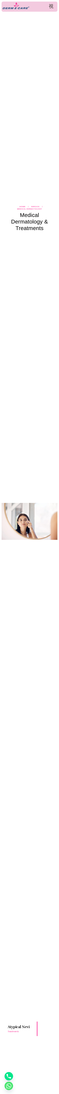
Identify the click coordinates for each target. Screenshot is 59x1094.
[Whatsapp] (9, 1086)
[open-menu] (51, 6)
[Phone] (9, 1076)
